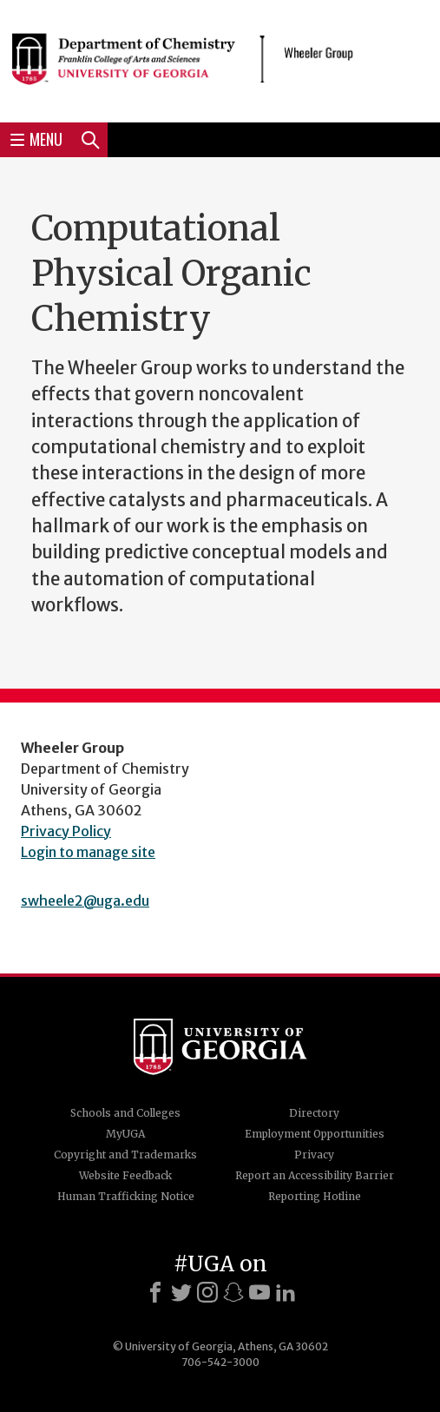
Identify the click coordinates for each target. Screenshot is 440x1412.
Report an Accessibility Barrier (314, 1175)
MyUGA (125, 1133)
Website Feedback (125, 1175)
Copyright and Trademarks (125, 1154)
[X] (181, 1292)
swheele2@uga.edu (85, 900)
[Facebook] (155, 1292)
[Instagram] (207, 1292)
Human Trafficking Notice (125, 1196)
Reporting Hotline (314, 1196)
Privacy (314, 1154)
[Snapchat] (233, 1292)
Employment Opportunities (314, 1133)
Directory (314, 1112)
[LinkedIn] (285, 1292)
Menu (36, 139)
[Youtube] (259, 1292)
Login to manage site (88, 852)
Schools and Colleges (125, 1112)
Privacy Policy (66, 831)
